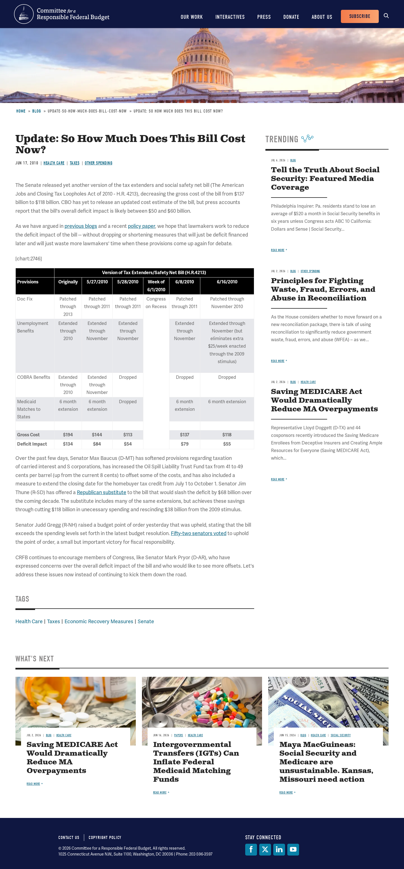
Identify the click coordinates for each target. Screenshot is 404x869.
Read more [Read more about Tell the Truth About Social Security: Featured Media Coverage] (277, 250)
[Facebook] (251, 850)
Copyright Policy (105, 837)
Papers (178, 735)
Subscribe (359, 16)
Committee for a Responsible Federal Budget (61, 14)
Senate (146, 621)
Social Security (341, 735)
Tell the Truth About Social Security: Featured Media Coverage (325, 178)
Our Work (192, 17)
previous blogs (81, 226)
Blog (36, 111)
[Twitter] (265, 850)
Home (21, 111)
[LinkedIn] (279, 850)
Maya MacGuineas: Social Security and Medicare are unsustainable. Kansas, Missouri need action (326, 762)
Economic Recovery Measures (99, 621)
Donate (291, 17)
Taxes (75, 163)
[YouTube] (293, 850)
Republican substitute (101, 492)
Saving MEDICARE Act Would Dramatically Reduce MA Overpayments (324, 400)
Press (264, 17)
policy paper (141, 226)
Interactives (230, 17)
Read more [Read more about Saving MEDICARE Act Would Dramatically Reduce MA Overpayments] (277, 479)
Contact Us (68, 837)
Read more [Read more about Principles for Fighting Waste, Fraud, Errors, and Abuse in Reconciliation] (277, 361)
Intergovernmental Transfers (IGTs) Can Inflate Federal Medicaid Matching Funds (196, 762)
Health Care (54, 163)
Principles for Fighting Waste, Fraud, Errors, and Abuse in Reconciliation (323, 289)
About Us (322, 17)
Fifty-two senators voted (198, 533)
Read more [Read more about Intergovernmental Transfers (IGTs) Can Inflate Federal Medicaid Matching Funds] (160, 792)
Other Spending (98, 163)
